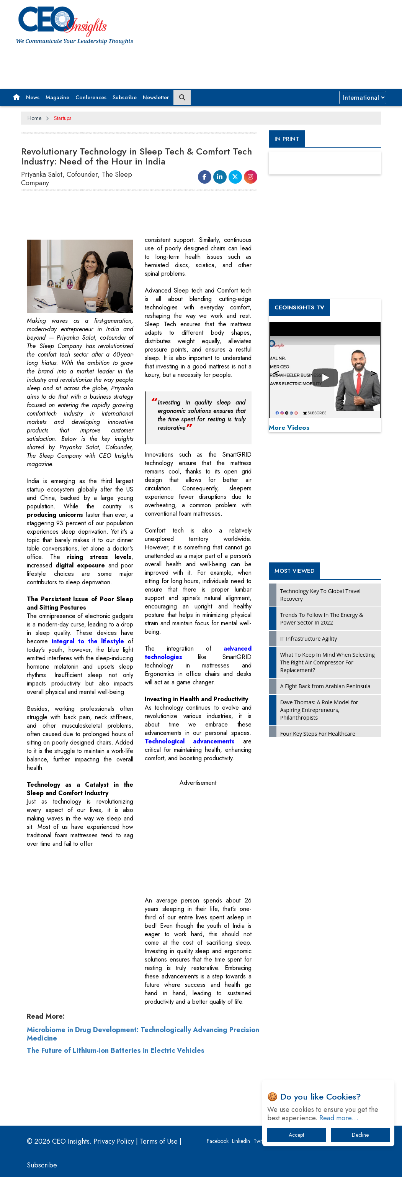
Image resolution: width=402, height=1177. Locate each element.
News (32, 97)
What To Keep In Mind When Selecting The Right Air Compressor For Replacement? (327, 662)
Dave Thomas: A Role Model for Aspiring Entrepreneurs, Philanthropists (319, 710)
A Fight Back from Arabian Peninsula (325, 686)
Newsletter (156, 97)
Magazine (57, 97)
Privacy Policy (113, 1141)
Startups (62, 118)
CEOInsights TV (299, 307)
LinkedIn (241, 1141)
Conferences (90, 97)
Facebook (218, 1141)
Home (34, 118)
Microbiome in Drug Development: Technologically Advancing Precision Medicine (143, 1034)
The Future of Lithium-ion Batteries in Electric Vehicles (115, 1050)
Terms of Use (159, 1141)
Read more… (338, 1118)
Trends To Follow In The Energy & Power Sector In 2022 (321, 618)
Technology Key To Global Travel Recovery (320, 594)
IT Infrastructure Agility (308, 638)
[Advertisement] (155, 64)
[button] (16, 97)
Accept (296, 1135)
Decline (360, 1135)
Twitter (260, 1141)
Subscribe (125, 97)
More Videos (289, 427)
